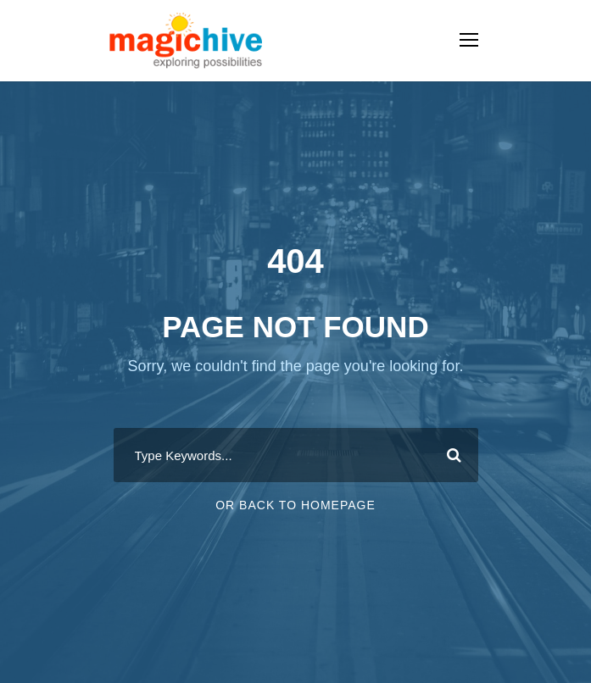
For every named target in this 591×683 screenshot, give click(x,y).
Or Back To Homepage (295, 505)
